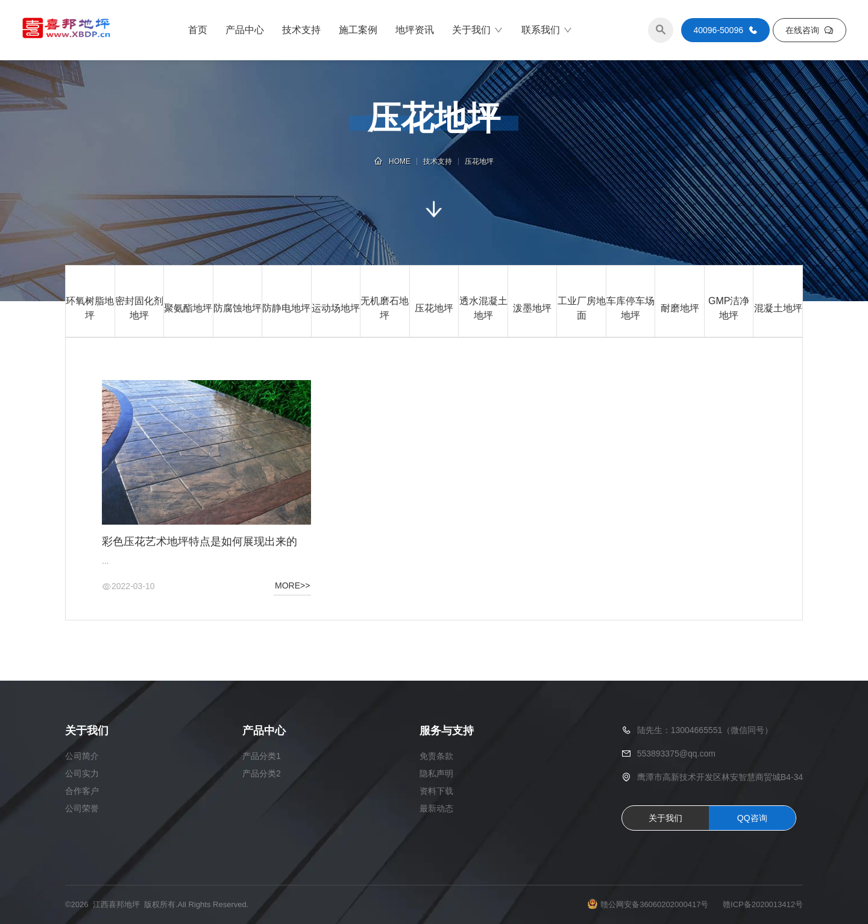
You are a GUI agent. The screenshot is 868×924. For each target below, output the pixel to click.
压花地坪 (479, 161)
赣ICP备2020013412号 (763, 904)
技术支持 (301, 30)
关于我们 (477, 30)
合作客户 (82, 791)
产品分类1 (261, 756)
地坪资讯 (414, 30)
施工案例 (358, 30)
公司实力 (82, 773)
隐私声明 (436, 773)
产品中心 (244, 30)
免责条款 (436, 756)
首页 (197, 30)
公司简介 (82, 756)
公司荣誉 (82, 808)
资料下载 (436, 791)
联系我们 (547, 30)
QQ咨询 (752, 818)
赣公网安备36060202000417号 (654, 904)
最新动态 (436, 808)
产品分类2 (261, 773)
